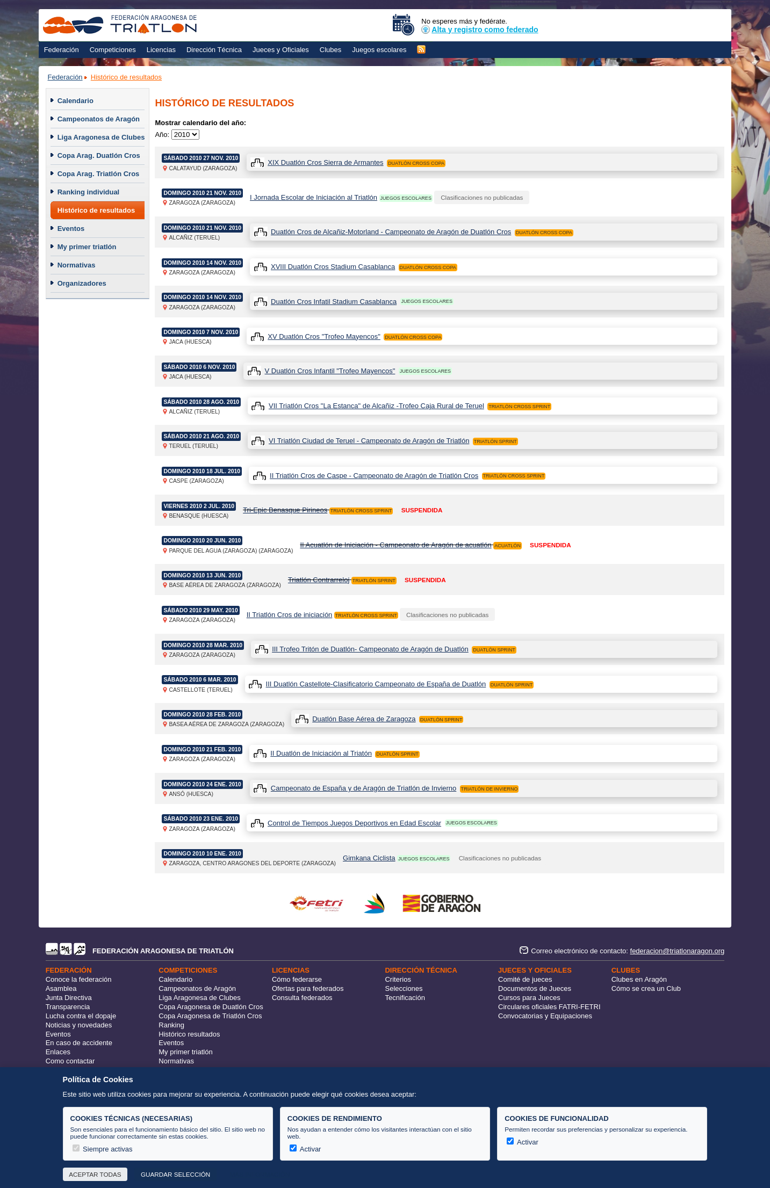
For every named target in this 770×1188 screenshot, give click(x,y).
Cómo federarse (297, 979)
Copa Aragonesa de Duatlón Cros (211, 1007)
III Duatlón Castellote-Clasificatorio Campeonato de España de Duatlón (376, 684)
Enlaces (58, 1052)
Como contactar (70, 1061)
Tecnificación (404, 998)
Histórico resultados (189, 1034)
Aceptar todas (95, 1174)
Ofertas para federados (308, 988)
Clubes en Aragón (639, 979)
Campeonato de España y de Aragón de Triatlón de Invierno (363, 788)
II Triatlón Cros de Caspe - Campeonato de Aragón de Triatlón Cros (374, 476)
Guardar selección (175, 1174)
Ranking (171, 1025)
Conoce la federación (79, 979)
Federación (61, 50)
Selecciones (403, 988)
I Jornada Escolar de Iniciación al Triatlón (313, 197)
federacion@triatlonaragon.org (677, 951)
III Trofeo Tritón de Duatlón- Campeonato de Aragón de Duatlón (370, 649)
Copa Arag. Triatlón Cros (98, 174)
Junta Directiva (69, 998)
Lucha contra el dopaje (81, 1016)
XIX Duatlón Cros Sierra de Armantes (325, 162)
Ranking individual (88, 192)
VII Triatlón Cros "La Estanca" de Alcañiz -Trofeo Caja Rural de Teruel (376, 406)
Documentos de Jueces (534, 988)
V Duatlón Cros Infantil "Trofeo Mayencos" (329, 371)
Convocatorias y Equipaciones (545, 1016)
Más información (260, 1174)
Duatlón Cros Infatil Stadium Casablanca (334, 302)
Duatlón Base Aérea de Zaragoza (363, 719)
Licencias (161, 50)
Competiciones (113, 50)
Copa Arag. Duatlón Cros (98, 155)
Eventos (71, 228)
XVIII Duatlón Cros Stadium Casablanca (333, 267)
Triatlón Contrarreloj (318, 580)
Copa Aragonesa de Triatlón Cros (210, 1016)
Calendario (75, 101)
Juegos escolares (379, 50)
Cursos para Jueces (529, 998)
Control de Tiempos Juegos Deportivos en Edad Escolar (354, 823)
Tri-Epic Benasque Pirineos (285, 510)
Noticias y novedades (79, 1025)
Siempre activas (103, 1149)
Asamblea (61, 988)
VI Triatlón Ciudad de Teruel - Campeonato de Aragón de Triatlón (369, 441)
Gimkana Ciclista (369, 858)
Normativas (76, 265)
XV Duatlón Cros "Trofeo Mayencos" (324, 336)
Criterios (398, 979)
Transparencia (68, 1007)
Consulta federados (302, 998)
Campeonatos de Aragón (98, 119)
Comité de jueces (525, 979)
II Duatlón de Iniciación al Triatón (321, 753)
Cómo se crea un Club (646, 988)
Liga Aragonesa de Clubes (101, 137)
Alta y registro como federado (479, 29)
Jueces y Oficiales (281, 50)
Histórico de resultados (126, 77)
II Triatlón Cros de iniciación (290, 615)
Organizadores (81, 283)
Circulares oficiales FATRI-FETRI (549, 1007)
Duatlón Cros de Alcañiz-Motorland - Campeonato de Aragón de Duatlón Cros (391, 232)
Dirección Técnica (214, 50)
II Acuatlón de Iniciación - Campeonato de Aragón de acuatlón (395, 545)
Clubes (330, 50)
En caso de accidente (79, 1043)
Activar (305, 1149)
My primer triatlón (87, 247)
